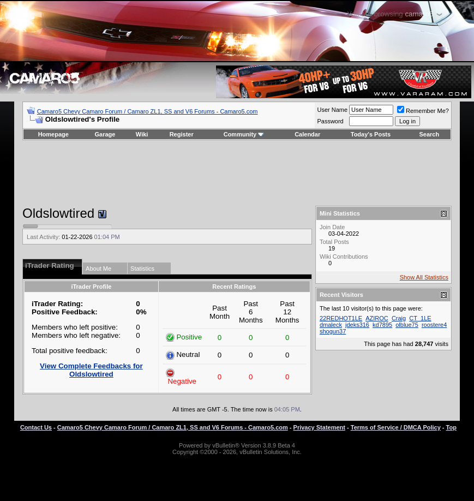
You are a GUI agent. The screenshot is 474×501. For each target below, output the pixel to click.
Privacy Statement (319, 427)
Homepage (53, 134)
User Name (332, 109)
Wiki (142, 134)
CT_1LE (420, 318)
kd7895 (382, 324)
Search (429, 134)
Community (244, 134)
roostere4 (434, 324)
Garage (105, 134)
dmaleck (331, 324)
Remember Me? (423, 111)
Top (451, 427)
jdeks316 (357, 324)
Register (182, 134)
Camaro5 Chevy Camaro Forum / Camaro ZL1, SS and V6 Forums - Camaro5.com (147, 111)
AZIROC (376, 318)
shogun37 (333, 331)
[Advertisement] (236, 173)
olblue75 (406, 324)
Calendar (307, 134)
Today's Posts (371, 134)
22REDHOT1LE (341, 318)
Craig (399, 318)
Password (330, 121)
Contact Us (36, 427)
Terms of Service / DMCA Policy (396, 427)
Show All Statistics (424, 277)
